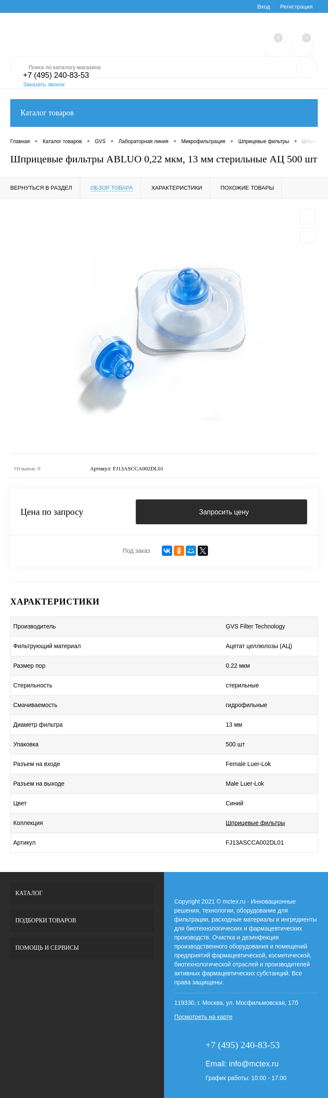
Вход (264, 6)
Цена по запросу (51, 512)
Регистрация (296, 6)
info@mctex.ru (253, 1064)
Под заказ (136, 550)
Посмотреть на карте (203, 1016)
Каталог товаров (164, 113)
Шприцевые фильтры (255, 822)
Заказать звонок (43, 84)
